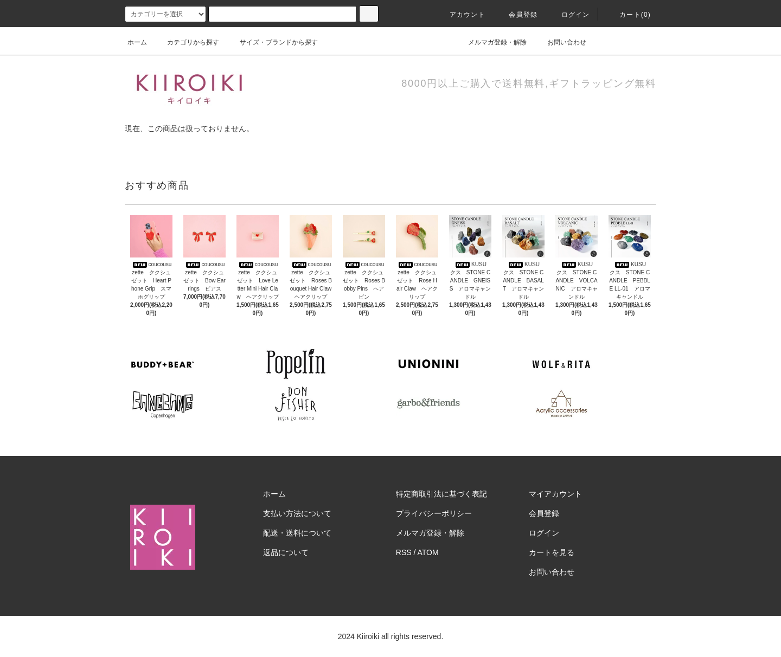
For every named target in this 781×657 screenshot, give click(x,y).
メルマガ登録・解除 (491, 42)
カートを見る (551, 552)
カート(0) (628, 14)
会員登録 (516, 14)
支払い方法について (297, 513)
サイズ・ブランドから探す (272, 42)
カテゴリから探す (186, 42)
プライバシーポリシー (434, 513)
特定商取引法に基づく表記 (441, 493)
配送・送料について (297, 533)
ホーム (137, 42)
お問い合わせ (560, 42)
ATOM (428, 552)
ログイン (569, 14)
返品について (286, 552)
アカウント (461, 14)
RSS (404, 552)
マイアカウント (555, 493)
